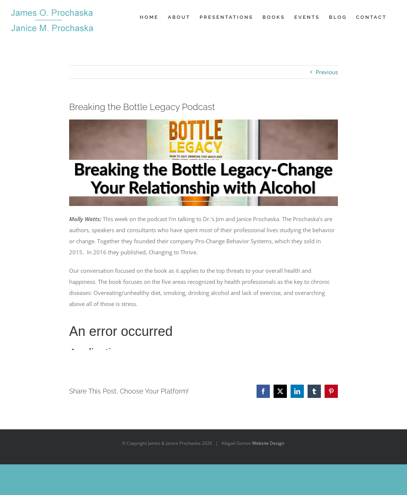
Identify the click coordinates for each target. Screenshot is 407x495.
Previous (327, 72)
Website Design (268, 443)
